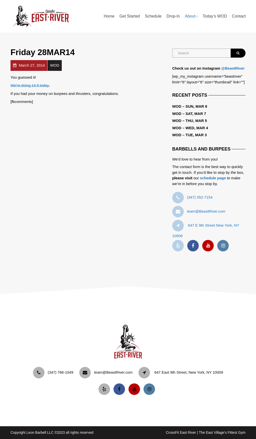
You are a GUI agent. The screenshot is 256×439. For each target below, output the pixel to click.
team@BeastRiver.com (206, 211)
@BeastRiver (232, 68)
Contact (239, 16)
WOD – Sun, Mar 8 (189, 106)
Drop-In (173, 16)
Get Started (130, 16)
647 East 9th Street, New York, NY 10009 (188, 372)
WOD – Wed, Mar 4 (190, 128)
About (190, 16)
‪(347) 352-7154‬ (200, 197)
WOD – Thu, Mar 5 (189, 120)
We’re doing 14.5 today (29, 85)
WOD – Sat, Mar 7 (189, 113)
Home (109, 16)
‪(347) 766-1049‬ (61, 372)
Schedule (153, 16)
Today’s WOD (214, 16)
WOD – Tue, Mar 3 (189, 135)
